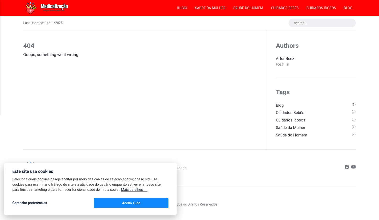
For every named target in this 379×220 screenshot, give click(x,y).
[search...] (321, 23)
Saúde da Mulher (210, 8)
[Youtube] (353, 169)
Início (182, 8)
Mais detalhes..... (134, 191)
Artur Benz (285, 58)
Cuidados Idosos (321, 8)
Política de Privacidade (178, 169)
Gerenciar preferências (29, 204)
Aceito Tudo (154, 204)
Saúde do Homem (248, 8)
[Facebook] (346, 169)
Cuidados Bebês (285, 8)
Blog (348, 8)
